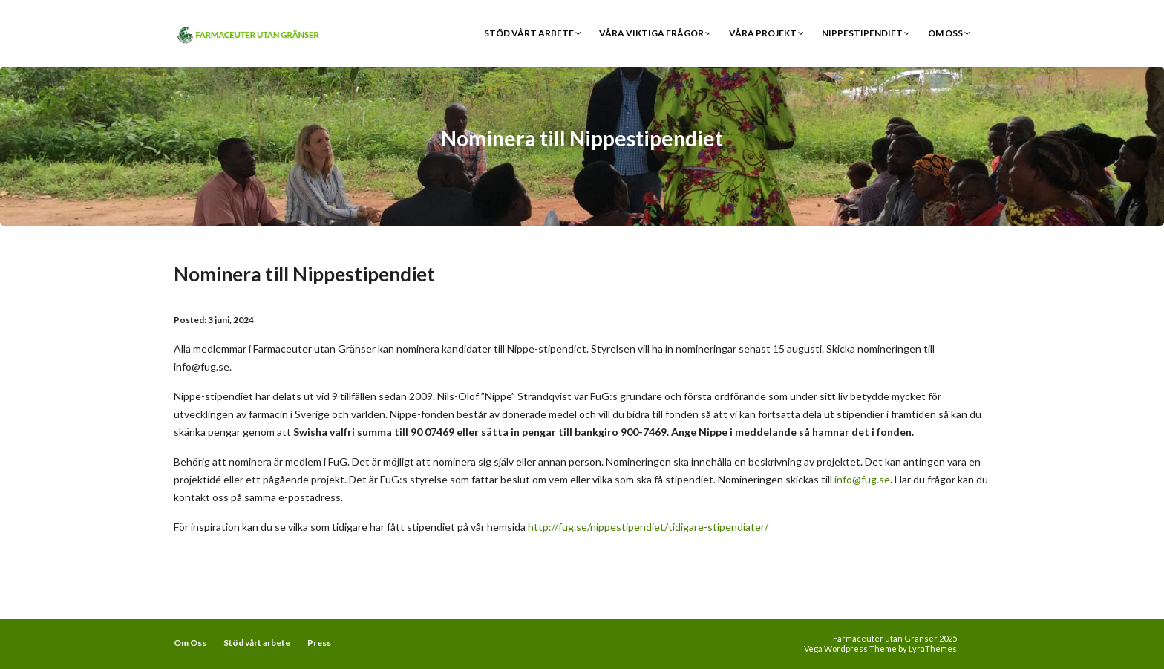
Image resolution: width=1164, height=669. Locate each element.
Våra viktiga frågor (655, 33)
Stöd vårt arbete (532, 33)
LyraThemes (933, 648)
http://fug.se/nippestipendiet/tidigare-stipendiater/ (648, 526)
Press (319, 642)
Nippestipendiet (866, 33)
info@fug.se (862, 479)
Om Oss (949, 33)
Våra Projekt (766, 33)
